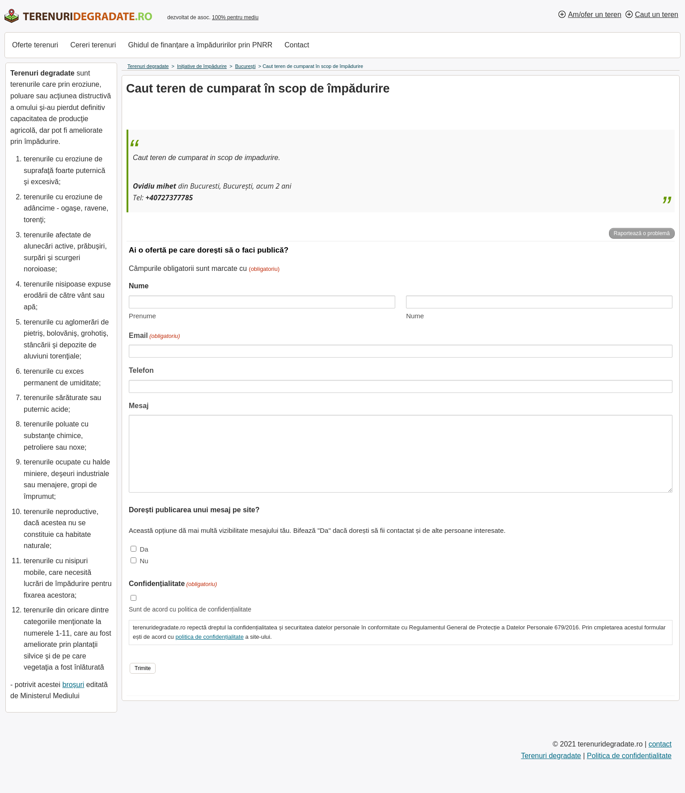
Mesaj (138, 405)
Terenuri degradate (551, 755)
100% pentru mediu (235, 17)
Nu (144, 561)
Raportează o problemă (642, 233)
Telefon (141, 370)
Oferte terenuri (35, 45)
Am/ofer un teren (594, 14)
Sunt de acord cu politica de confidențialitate (190, 609)
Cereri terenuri (93, 45)
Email (154, 336)
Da (144, 549)
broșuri (73, 684)
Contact (296, 45)
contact (660, 744)
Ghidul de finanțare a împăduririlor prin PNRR (200, 45)
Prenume (142, 316)
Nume (415, 316)
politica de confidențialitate (209, 636)
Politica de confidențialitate (629, 755)
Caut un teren (656, 14)
